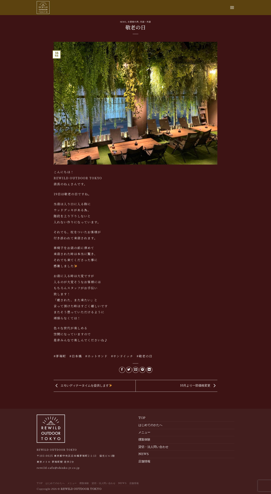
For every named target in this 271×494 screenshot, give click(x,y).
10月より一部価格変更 (198, 385)
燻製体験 (144, 439)
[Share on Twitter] (129, 370)
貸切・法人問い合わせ (153, 446)
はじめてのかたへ (150, 425)
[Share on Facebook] (122, 370)
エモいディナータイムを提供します (83, 385)
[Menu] (232, 7)
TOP (141, 417)
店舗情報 (144, 461)
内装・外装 (145, 21)
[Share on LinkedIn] (149, 370)
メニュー (144, 432)
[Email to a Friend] (135, 370)
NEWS (123, 21)
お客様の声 (133, 21)
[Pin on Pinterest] (142, 370)
